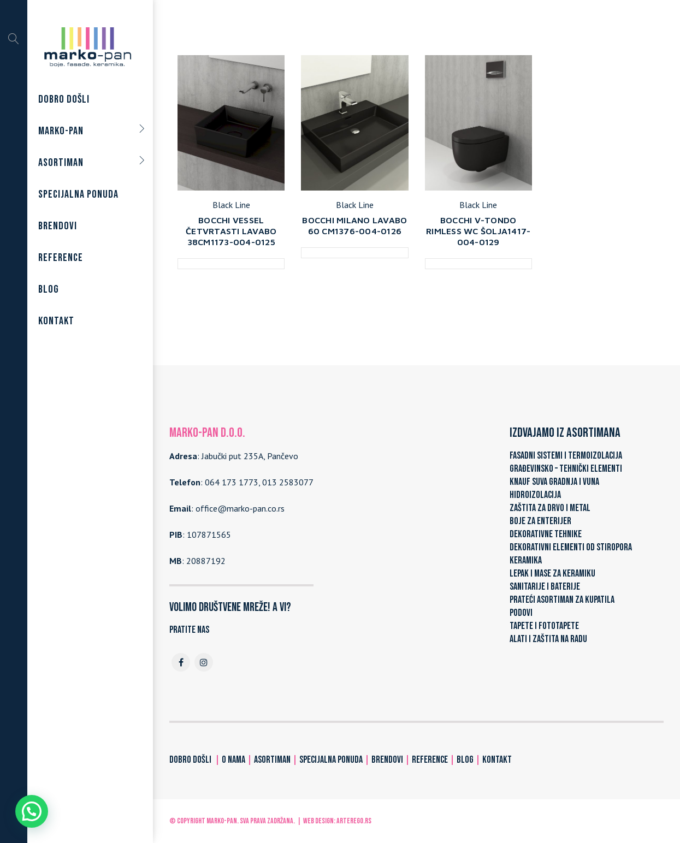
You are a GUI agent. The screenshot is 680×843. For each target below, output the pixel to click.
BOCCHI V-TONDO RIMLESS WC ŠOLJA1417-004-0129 (478, 231)
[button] (31, 811)
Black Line (231, 204)
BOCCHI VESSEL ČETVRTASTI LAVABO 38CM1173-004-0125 (231, 231)
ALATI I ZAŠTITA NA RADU (548, 639)
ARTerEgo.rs (353, 821)
